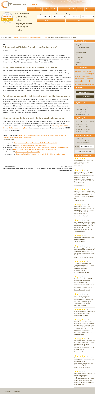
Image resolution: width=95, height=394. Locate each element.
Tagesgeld (78, 62)
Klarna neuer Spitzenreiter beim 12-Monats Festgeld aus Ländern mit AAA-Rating (42, 147)
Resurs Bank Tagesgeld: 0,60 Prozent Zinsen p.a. (31, 145)
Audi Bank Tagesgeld (80, 305)
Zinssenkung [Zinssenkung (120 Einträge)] (90, 84)
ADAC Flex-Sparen (79, 241)
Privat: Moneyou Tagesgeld (82, 290)
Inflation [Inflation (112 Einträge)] (83, 76)
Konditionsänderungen (82, 47)
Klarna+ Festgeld (79, 334)
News (45, 37)
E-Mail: (77, 146)
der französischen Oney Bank (18, 128)
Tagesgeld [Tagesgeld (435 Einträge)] (85, 81)
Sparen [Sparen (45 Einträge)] (88, 78)
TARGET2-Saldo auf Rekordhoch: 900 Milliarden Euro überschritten (34, 149)
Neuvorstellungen (81, 52)
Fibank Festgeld (78, 352)
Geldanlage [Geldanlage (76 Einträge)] (78, 76)
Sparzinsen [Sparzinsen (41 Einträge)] (92, 78)
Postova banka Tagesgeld (81, 216)
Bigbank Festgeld (79, 166)
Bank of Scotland (79, 384)
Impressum (7, 391)
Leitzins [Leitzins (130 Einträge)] (77, 78)
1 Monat (58, 16)
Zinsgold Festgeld (79, 200)
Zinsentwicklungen (81, 65)
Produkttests (79, 57)
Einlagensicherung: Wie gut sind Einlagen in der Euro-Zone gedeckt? (35, 143)
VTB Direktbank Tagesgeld (81, 272)
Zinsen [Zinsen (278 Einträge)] (78, 84)
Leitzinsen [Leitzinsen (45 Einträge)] (82, 78)
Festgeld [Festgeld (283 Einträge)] (90, 74)
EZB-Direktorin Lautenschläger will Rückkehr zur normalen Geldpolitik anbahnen (54, 168)
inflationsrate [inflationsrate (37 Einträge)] (88, 76)
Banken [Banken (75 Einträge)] (77, 71)
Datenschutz (16, 391)
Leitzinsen (79, 50)
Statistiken (79, 60)
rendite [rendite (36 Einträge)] (85, 78)
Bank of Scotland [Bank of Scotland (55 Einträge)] (82, 71)
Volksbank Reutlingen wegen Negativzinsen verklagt (20, 167)
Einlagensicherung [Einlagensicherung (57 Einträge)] (79, 73)
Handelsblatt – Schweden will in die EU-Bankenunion (35, 135)
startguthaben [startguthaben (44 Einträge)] (78, 81)
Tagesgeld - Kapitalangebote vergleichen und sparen (28, 37)
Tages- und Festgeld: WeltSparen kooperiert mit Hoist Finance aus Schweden (40, 154)
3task (15, 50)
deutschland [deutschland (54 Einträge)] (89, 71)
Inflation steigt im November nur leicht (27, 152)
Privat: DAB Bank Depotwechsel (83, 257)
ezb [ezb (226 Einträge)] (86, 74)
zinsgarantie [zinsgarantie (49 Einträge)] (83, 84)
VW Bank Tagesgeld (80, 231)
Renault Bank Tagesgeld (81, 315)
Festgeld (78, 45)
